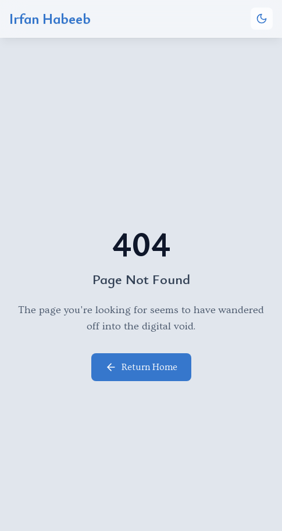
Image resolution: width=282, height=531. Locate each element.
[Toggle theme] (262, 19)
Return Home (141, 367)
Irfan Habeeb (50, 18)
